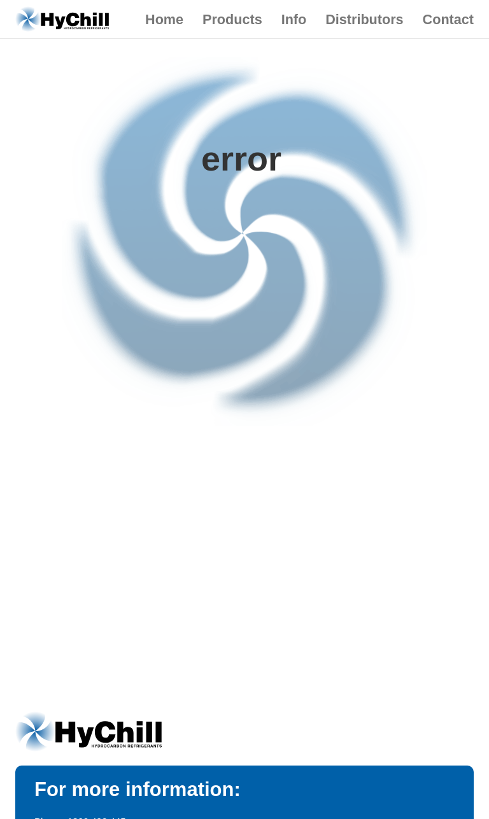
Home (164, 19)
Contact (448, 19)
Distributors (364, 19)
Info (294, 19)
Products (232, 19)
